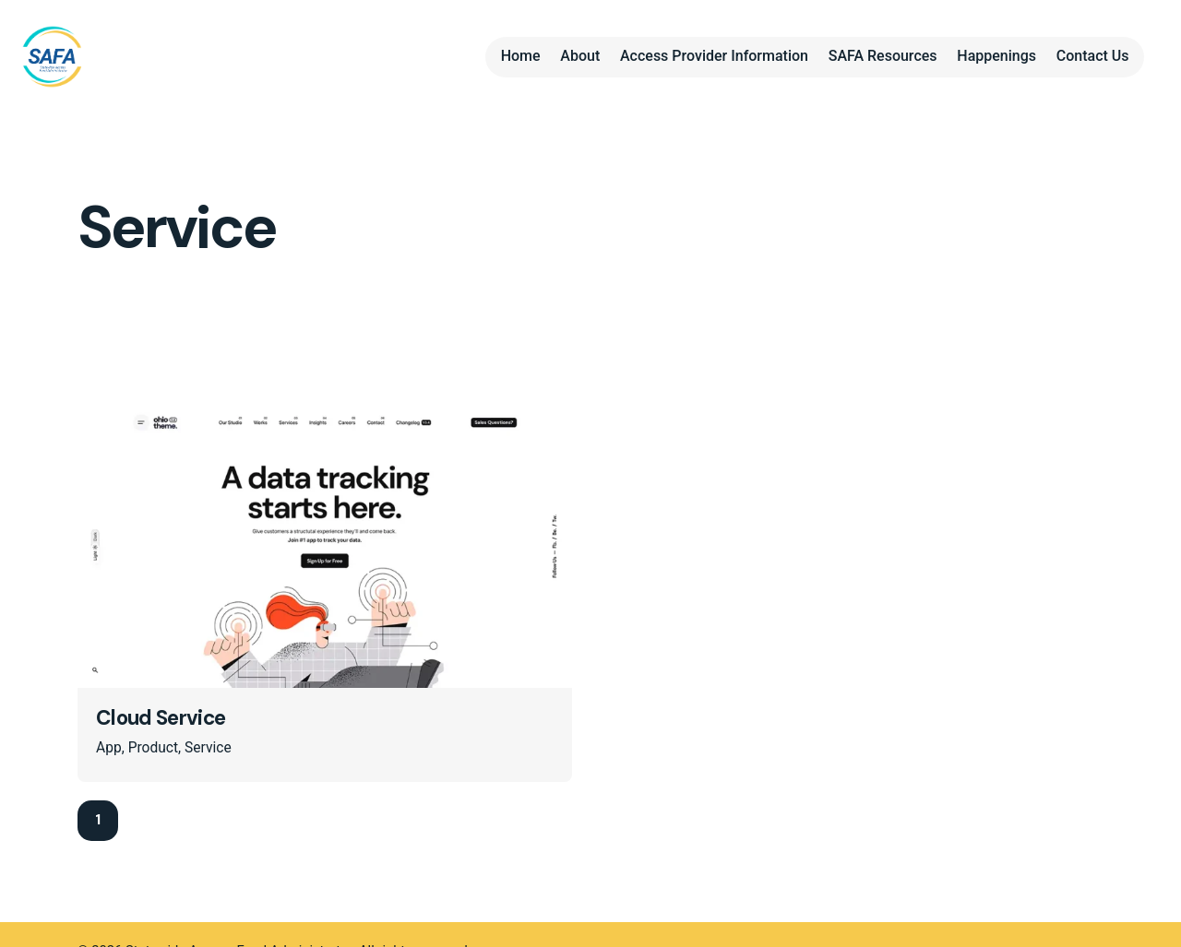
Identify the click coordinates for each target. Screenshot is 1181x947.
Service (208, 748)
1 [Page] (98, 820)
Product (153, 748)
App (109, 748)
